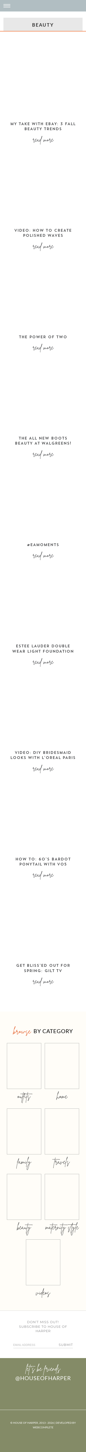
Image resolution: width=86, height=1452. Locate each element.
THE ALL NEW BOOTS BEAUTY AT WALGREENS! (43, 441)
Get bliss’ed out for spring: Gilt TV (43, 968)
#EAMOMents (43, 545)
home (62, 1096)
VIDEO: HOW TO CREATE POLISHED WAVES (43, 233)
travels (62, 1161)
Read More (43, 139)
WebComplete (43, 1427)
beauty (24, 1227)
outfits (24, 1096)
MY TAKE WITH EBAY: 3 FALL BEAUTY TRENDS (43, 126)
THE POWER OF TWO (43, 337)
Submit (66, 1345)
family (24, 1161)
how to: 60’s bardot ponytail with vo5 (43, 862)
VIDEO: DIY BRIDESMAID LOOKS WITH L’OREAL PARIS (43, 755)
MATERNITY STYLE (62, 1227)
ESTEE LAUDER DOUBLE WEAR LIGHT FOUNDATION (43, 649)
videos (43, 1292)
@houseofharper (43, 1378)
